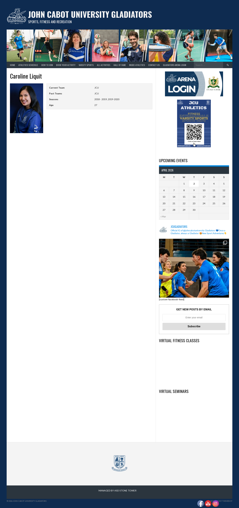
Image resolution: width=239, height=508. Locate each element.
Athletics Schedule (28, 65)
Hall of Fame (120, 65)
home (12, 65)
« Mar (163, 216)
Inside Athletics (137, 65)
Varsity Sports (86, 65)
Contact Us (154, 65)
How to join (47, 65)
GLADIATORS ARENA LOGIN (174, 65)
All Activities (103, 65)
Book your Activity (65, 65)
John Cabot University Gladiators (90, 14)
